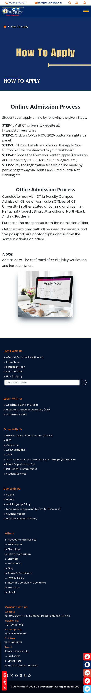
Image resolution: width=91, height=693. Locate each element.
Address (10, 611)
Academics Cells (16, 414)
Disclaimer (14, 549)
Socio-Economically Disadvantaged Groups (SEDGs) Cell (41, 459)
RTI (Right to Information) (21, 469)
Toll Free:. (10, 638)
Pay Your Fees (14, 371)
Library (10, 499)
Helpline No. (12, 620)
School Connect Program (23, 665)
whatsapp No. (13, 629)
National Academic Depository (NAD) (28, 409)
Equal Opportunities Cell (20, 464)
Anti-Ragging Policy (18, 504)
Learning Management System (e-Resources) (33, 509)
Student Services (16, 473)
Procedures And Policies (22, 539)
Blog (10, 568)
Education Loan (15, 366)
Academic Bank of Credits (22, 404)
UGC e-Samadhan (19, 554)
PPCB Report (15, 544)
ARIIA (9, 454)
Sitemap (13, 558)
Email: (8, 647)
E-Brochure (13, 362)
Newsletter (14, 587)
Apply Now (4, 681)
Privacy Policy (16, 577)
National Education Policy (21, 518)
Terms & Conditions (20, 573)
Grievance (12, 445)
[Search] (42, 382)
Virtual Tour (14, 660)
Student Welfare (15, 513)
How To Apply (19, 26)
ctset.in (12, 592)
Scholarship (15, 563)
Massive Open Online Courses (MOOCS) (30, 435)
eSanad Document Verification (24, 357)
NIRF (8, 440)
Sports (10, 494)
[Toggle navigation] (86, 11)
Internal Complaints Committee (27, 582)
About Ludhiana (16, 449)
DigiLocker (14, 656)
